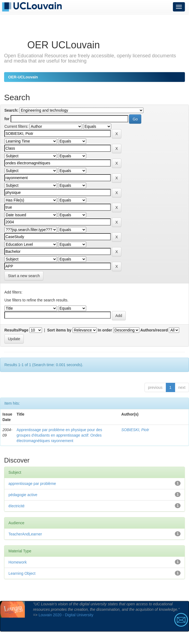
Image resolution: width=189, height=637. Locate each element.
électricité (16, 506)
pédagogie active (22, 495)
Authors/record (154, 330)
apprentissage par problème (32, 483)
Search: (11, 110)
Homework (17, 562)
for (7, 119)
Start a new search (24, 276)
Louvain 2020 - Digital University (65, 615)
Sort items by (59, 330)
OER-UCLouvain (23, 77)
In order (105, 330)
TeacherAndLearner (25, 534)
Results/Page (16, 330)
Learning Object (21, 573)
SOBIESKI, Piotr (135, 430)
